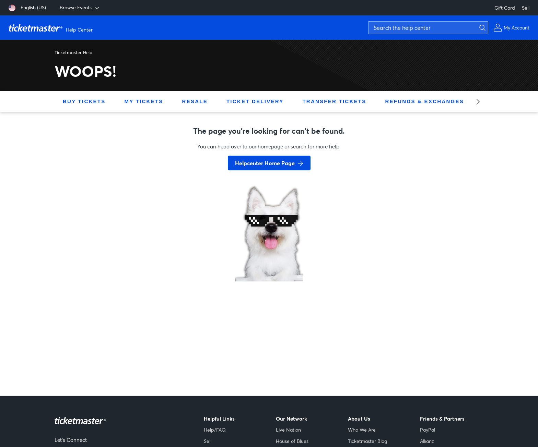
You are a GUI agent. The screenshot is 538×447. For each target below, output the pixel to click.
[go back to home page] (269, 257)
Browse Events (80, 7)
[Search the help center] (428, 27)
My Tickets (143, 101)
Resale (195, 101)
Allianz (427, 441)
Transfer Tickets (334, 101)
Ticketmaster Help (73, 52)
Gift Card (504, 7)
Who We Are (362, 429)
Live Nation (288, 429)
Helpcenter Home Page (265, 163)
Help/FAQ (215, 429)
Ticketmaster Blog (367, 441)
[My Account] (511, 27)
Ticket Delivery (255, 101)
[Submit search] (481, 27)
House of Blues (292, 441)
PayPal (427, 429)
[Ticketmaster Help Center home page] (51, 28)
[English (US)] (27, 8)
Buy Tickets (84, 101)
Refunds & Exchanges (424, 101)
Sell (525, 7)
